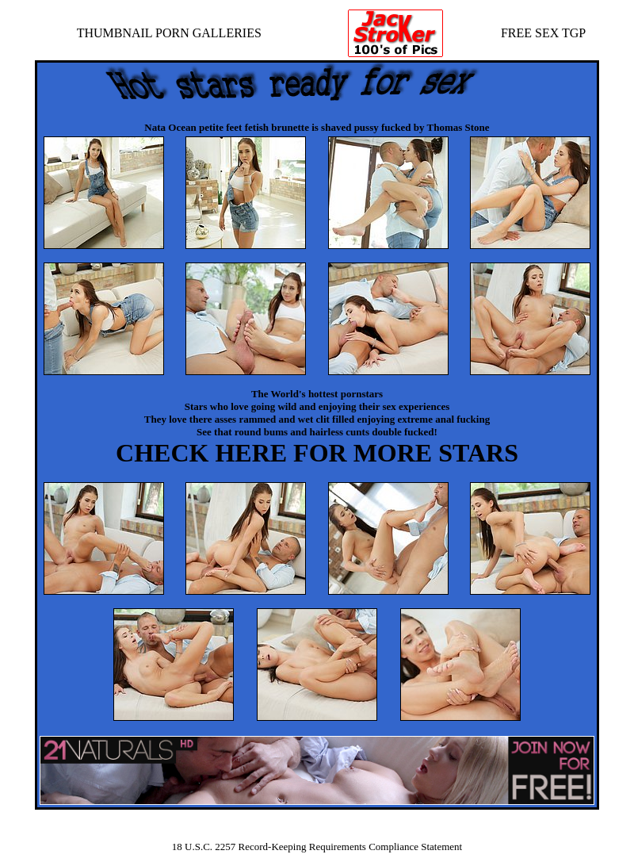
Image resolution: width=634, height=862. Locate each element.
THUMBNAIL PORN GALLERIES (169, 33)
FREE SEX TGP (543, 33)
